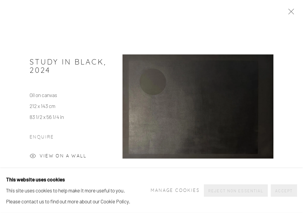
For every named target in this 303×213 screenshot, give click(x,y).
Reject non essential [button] (235, 190)
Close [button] (289, 13)
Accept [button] (284, 190)
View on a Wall (58, 156)
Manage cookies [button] (175, 190)
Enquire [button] (42, 137)
